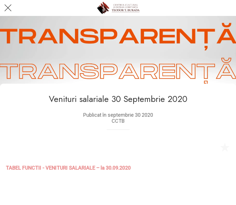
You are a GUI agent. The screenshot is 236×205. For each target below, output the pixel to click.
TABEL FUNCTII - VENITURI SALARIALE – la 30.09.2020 (68, 168)
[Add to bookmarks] (224, 147)
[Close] (8, 8)
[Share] (211, 147)
